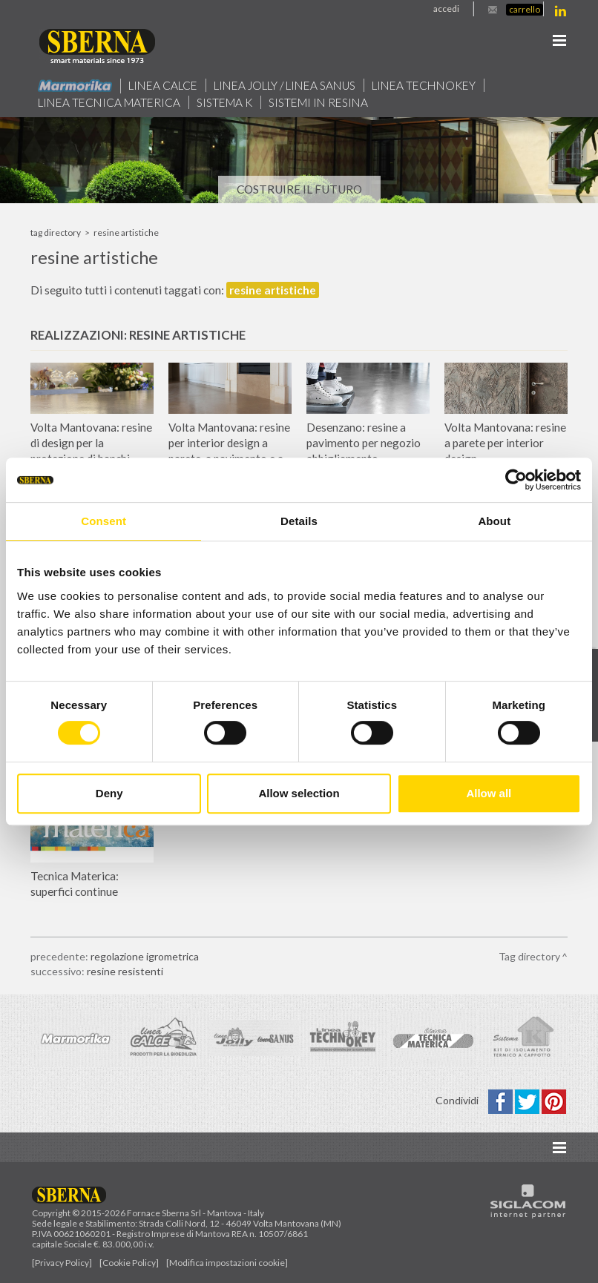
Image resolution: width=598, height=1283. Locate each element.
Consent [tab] (103, 521)
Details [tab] (299, 521)
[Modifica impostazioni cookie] (227, 1262)
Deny (109, 793)
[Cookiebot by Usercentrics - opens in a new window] (516, 480)
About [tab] (494, 521)
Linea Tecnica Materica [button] (109, 102)
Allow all (488, 793)
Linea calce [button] (162, 85)
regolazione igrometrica (145, 956)
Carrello (524, 9)
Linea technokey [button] (424, 85)
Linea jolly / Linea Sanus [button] (284, 85)
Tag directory (55, 232)
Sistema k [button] (224, 102)
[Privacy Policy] (62, 1262)
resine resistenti (125, 971)
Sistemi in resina (318, 102)
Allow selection (298, 793)
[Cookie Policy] (129, 1262)
